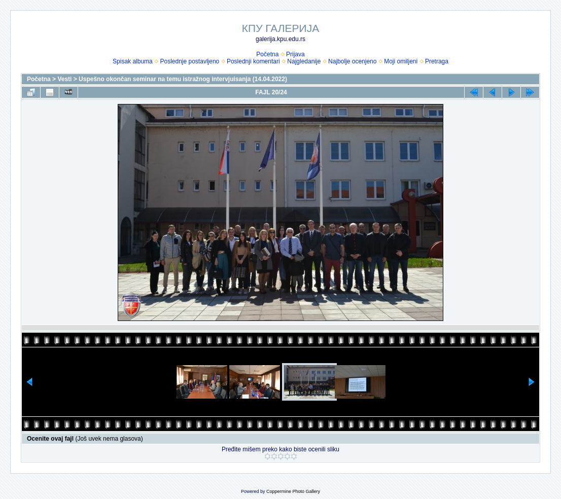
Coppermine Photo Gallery (293, 491)
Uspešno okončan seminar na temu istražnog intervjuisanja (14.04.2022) (183, 79)
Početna (267, 54)
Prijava (295, 54)
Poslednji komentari (253, 61)
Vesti (64, 79)
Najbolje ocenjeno (352, 61)
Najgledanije (304, 61)
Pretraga (436, 61)
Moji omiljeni (400, 61)
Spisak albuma (133, 61)
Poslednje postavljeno (189, 61)
